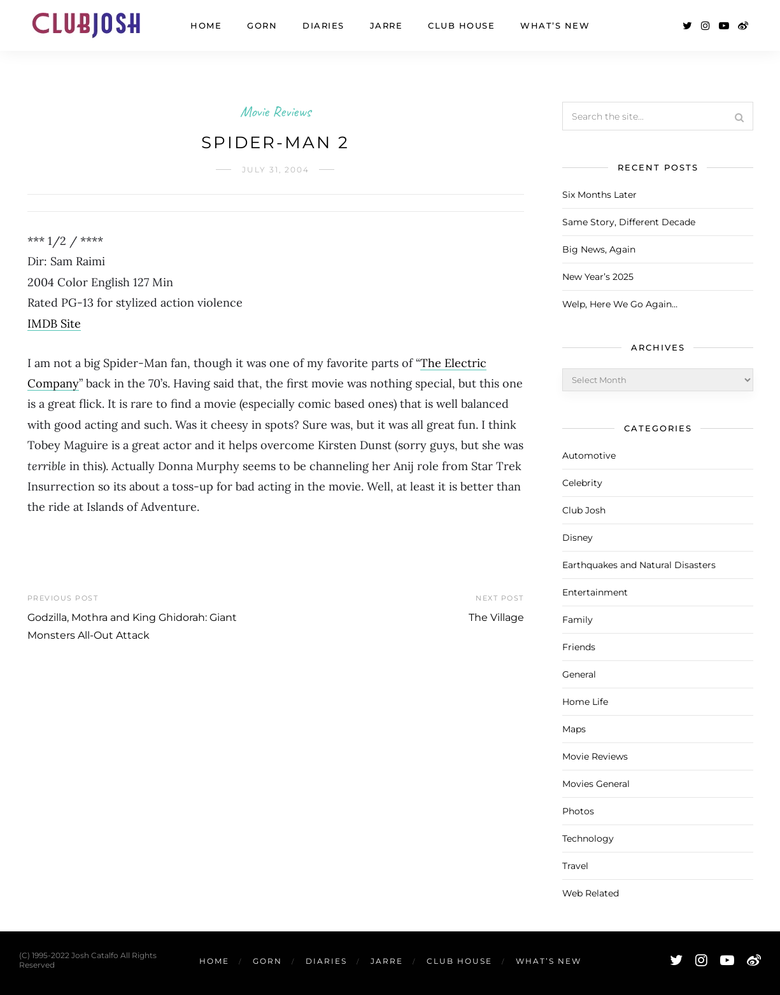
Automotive (589, 455)
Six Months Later (599, 194)
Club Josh (584, 510)
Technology (588, 838)
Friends (578, 647)
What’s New (555, 25)
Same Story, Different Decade (628, 222)
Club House (461, 25)
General (579, 674)
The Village (496, 617)
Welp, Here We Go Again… (619, 304)
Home (206, 25)
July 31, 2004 (275, 169)
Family (577, 619)
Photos (578, 811)
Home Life (585, 701)
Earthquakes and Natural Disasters (639, 565)
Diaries (323, 25)
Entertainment (595, 592)
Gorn (262, 25)
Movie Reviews (275, 111)
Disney (577, 537)
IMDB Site (54, 323)
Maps (574, 729)
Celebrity (582, 483)
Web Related (590, 893)
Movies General (596, 784)
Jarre (386, 25)
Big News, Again (598, 249)
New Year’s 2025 (598, 276)
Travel (575, 866)
